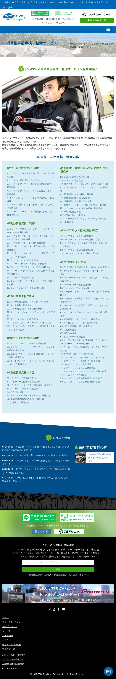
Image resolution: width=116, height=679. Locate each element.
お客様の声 (7, 635)
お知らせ (6, 640)
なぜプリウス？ (9, 626)
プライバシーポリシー (12, 659)
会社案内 (41, 531)
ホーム (73, 44)
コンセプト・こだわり (12, 622)
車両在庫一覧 (8, 649)
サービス (6, 631)
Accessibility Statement (13, 664)
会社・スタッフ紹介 (11, 644)
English (7, 7)
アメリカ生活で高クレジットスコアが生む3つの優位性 (42, 455)
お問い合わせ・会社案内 (14, 655)
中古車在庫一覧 (96, 20)
